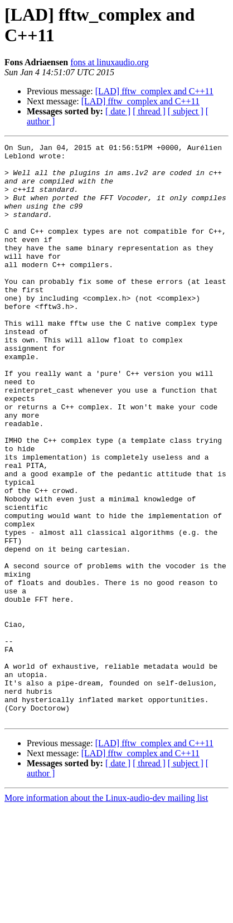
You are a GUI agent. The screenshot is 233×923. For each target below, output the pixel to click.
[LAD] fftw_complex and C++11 (154, 91)
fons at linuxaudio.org (109, 62)
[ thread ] (149, 111)
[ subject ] (185, 111)
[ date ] (117, 111)
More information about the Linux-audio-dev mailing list (106, 913)
